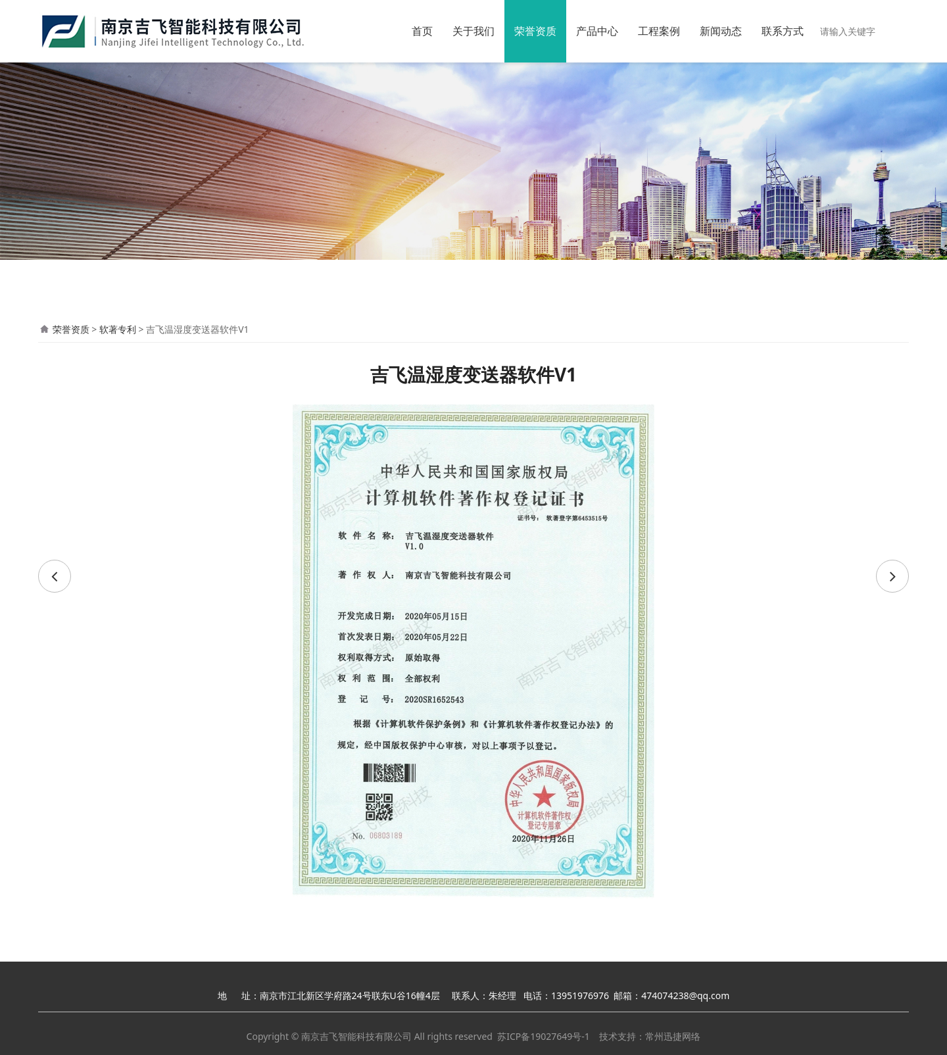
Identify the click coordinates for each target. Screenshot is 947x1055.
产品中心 (597, 31)
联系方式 (783, 31)
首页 (422, 31)
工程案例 (659, 31)
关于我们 (473, 31)
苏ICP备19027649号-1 (543, 1036)
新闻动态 (721, 31)
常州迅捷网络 (672, 1036)
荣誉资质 (535, 31)
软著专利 (117, 329)
